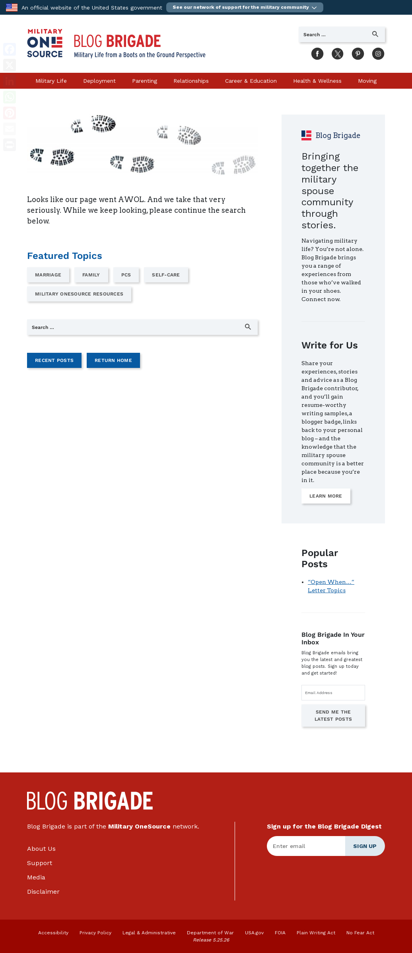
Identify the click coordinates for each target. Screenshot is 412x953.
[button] (244, 7)
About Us (41, 848)
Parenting (144, 81)
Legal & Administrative (149, 932)
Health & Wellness (317, 81)
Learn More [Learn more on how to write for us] (325, 496)
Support (39, 863)
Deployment (99, 81)
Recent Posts (54, 360)
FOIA (280, 932)
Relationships (191, 81)
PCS (126, 275)
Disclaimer (43, 891)
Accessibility (53, 932)
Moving (367, 81)
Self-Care (166, 275)
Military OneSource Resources (79, 294)
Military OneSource (139, 826)
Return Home (113, 360)
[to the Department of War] (11, 7)
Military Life (51, 81)
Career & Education (251, 81)
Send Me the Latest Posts (333, 715)
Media (36, 877)
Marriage (48, 275)
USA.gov (254, 932)
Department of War (210, 932)
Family (91, 275)
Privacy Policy (95, 932)
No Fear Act (360, 932)
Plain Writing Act (316, 932)
